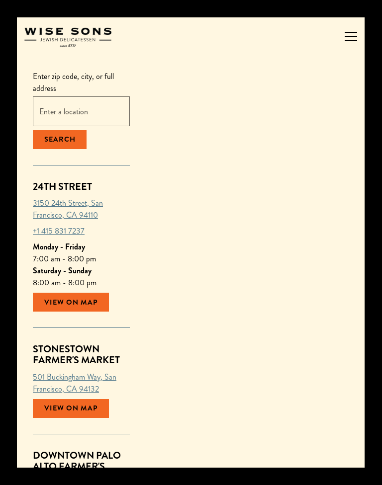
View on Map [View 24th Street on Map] (71, 302)
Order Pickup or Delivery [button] (191, 429)
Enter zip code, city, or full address (73, 82)
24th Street (62, 186)
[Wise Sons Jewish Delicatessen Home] (67, 36)
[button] (167, 335)
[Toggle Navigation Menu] (351, 36)
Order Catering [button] (191, 455)
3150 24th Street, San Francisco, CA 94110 (68, 209)
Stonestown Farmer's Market (76, 354)
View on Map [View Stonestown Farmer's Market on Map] (71, 408)
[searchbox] (81, 111)
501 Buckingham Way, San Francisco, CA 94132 (74, 383)
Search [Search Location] (60, 139)
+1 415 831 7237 (59, 231)
